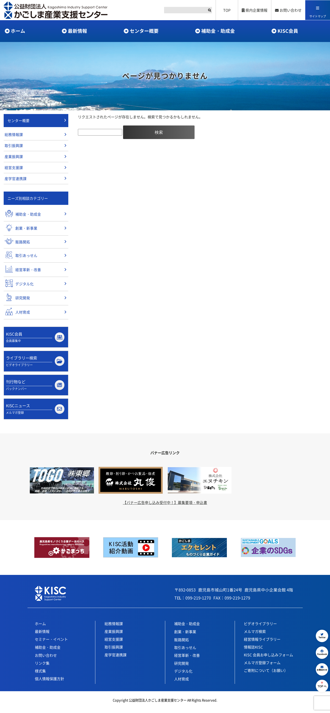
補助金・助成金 (218, 30)
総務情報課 (14, 135)
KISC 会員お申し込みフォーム (268, 658)
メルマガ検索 (255, 635)
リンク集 (42, 666)
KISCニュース (35, 412)
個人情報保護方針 (49, 682)
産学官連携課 (16, 180)
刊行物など (35, 388)
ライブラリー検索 (35, 363)
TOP (226, 10)
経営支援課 (14, 169)
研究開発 (181, 667)
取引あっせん (185, 651)
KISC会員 (288, 30)
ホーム (18, 30)
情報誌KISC (253, 650)
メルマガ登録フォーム (262, 666)
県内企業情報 (254, 10)
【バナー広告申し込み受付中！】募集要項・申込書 (165, 506)
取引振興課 (14, 146)
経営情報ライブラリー (262, 643)
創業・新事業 (185, 635)
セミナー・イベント (51, 643)
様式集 (40, 674)
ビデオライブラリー (260, 627)
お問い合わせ (288, 10)
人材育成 (181, 682)
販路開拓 (181, 643)
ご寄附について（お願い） (266, 674)
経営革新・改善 (187, 659)
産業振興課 (14, 157)
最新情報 (77, 30)
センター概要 (144, 30)
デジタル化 (183, 674)
